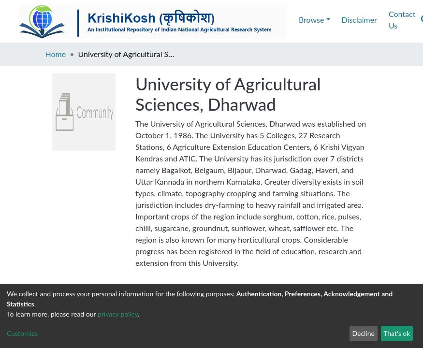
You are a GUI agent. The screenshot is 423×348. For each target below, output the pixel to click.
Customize (22, 333)
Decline (363, 333)
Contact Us (139, 19)
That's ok (396, 333)
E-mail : (16, 274)
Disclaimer (91, 19)
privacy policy (118, 314)
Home (55, 53)
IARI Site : (342, 274)
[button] (366, 20)
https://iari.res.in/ (378, 274)
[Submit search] (351, 20)
